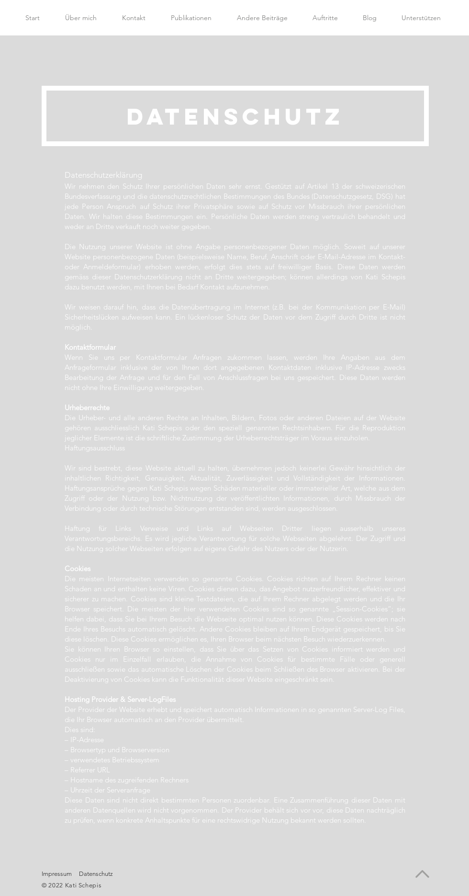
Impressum (57, 873)
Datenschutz (96, 873)
